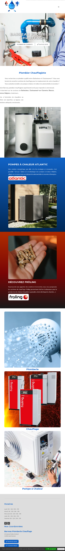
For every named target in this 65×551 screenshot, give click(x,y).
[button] (30, 63)
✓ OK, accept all (51, 549)
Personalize (61, 549)
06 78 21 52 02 (42, 44)
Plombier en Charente (25, 44)
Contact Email (11, 545)
